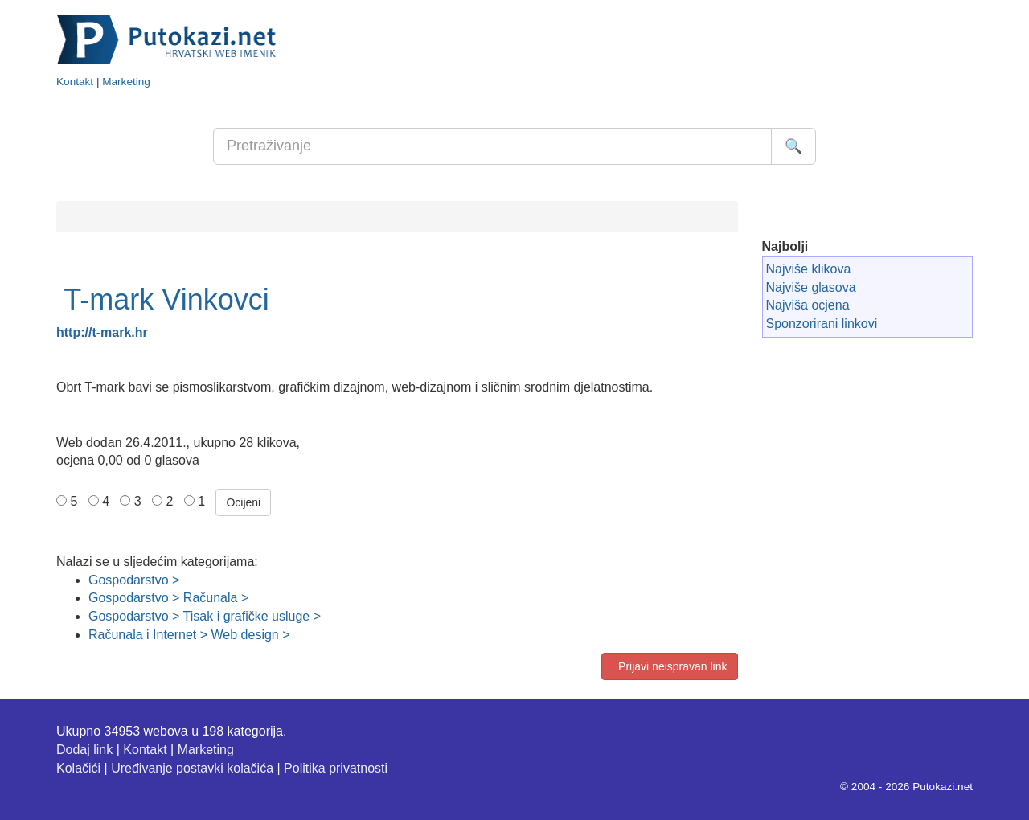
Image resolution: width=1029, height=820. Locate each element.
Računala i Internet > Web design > (189, 635)
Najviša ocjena (808, 305)
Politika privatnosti (335, 768)
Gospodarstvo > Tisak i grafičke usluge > (204, 616)
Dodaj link (84, 749)
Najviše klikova (808, 269)
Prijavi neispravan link (669, 666)
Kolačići (78, 768)
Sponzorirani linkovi (822, 323)
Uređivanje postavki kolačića (192, 768)
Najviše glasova (811, 287)
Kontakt (74, 82)
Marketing (126, 82)
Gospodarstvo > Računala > (168, 598)
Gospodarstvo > (133, 580)
